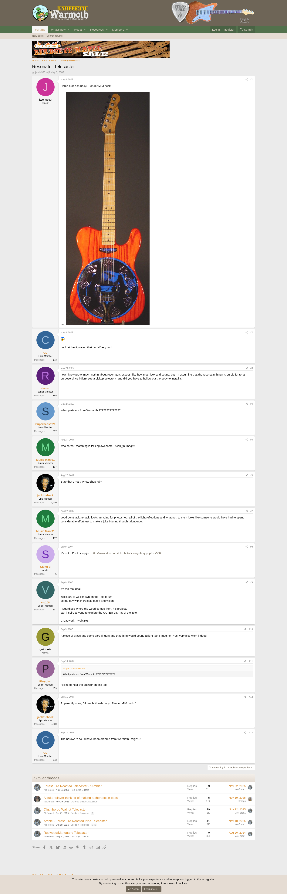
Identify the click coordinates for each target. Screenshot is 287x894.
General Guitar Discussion (84, 801)
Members (118, 29)
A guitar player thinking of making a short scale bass (81, 798)
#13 (251, 732)
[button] (68, 29)
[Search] (246, 29)
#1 (251, 79)
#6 (251, 475)
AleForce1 (49, 790)
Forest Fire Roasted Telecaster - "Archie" (73, 786)
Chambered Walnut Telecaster (65, 809)
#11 (251, 661)
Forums (40, 29)
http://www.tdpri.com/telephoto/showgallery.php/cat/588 (126, 553)
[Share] (246, 79)
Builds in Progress (80, 813)
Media (78, 29)
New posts (38, 35)
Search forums (55, 35)
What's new (58, 29)
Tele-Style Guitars (80, 790)
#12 (251, 697)
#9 (251, 582)
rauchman (49, 801)
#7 (251, 511)
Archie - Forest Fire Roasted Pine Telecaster (75, 821)
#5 (251, 439)
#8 (251, 546)
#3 (251, 368)
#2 (251, 332)
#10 (251, 629)
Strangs (242, 801)
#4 (251, 404)
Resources (97, 29)
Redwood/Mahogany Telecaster (66, 833)
